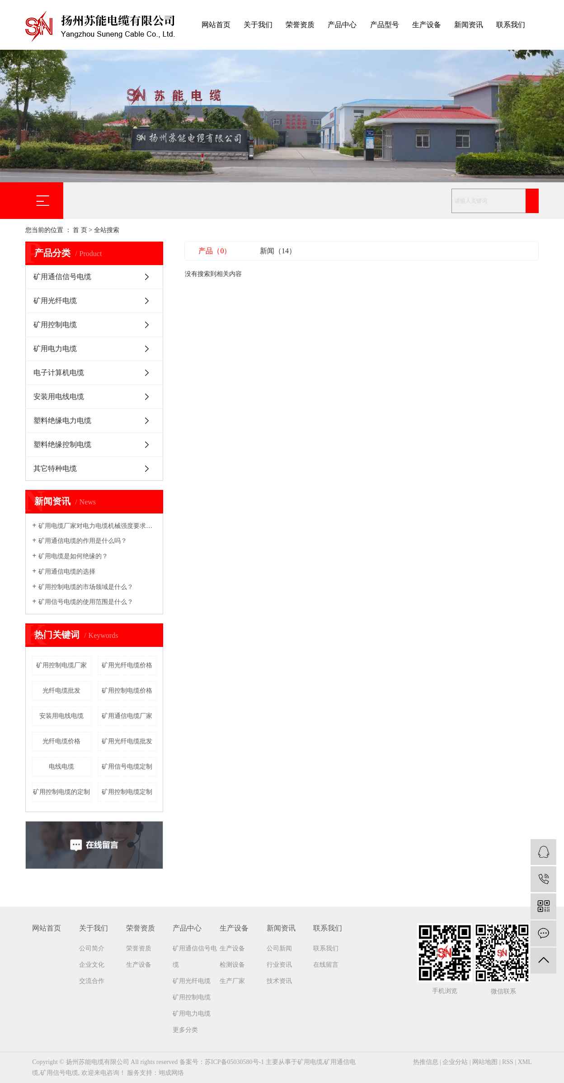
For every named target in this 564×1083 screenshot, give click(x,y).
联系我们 (510, 24)
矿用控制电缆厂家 (61, 665)
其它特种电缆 (55, 468)
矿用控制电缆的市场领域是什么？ (85, 587)
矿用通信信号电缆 (62, 276)
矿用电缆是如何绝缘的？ (73, 556)
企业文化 (91, 964)
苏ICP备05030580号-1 (234, 1062)
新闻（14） (278, 251)
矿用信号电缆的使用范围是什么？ (85, 601)
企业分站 (455, 1062)
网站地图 (485, 1062)
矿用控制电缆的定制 (61, 791)
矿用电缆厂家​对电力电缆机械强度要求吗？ (97, 525)
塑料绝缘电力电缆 (62, 420)
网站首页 (216, 24)
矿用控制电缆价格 (127, 690)
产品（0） (214, 251)
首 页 (80, 230)
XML (525, 1062)
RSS (507, 1062)
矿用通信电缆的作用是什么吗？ (82, 540)
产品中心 (342, 24)
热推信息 (425, 1062)
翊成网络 (171, 1072)
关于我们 (258, 24)
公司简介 (91, 948)
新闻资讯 (468, 24)
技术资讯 (279, 981)
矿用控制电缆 (55, 324)
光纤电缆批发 (61, 690)
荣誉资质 (300, 24)
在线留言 (325, 964)
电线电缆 (61, 766)
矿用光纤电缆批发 (127, 741)
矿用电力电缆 (55, 348)
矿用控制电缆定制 (127, 791)
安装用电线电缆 (58, 396)
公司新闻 (279, 948)
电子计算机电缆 (58, 372)
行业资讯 (279, 964)
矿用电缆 (310, 1062)
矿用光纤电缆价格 (127, 665)
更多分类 (185, 1029)
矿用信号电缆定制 (127, 766)
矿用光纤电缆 (55, 300)
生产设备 (426, 24)
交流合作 (91, 981)
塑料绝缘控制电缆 (62, 444)
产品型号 (384, 24)
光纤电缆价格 (61, 741)
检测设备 (232, 964)
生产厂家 (232, 981)
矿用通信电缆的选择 (66, 571)
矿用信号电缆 (59, 1072)
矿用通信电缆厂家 (127, 715)
